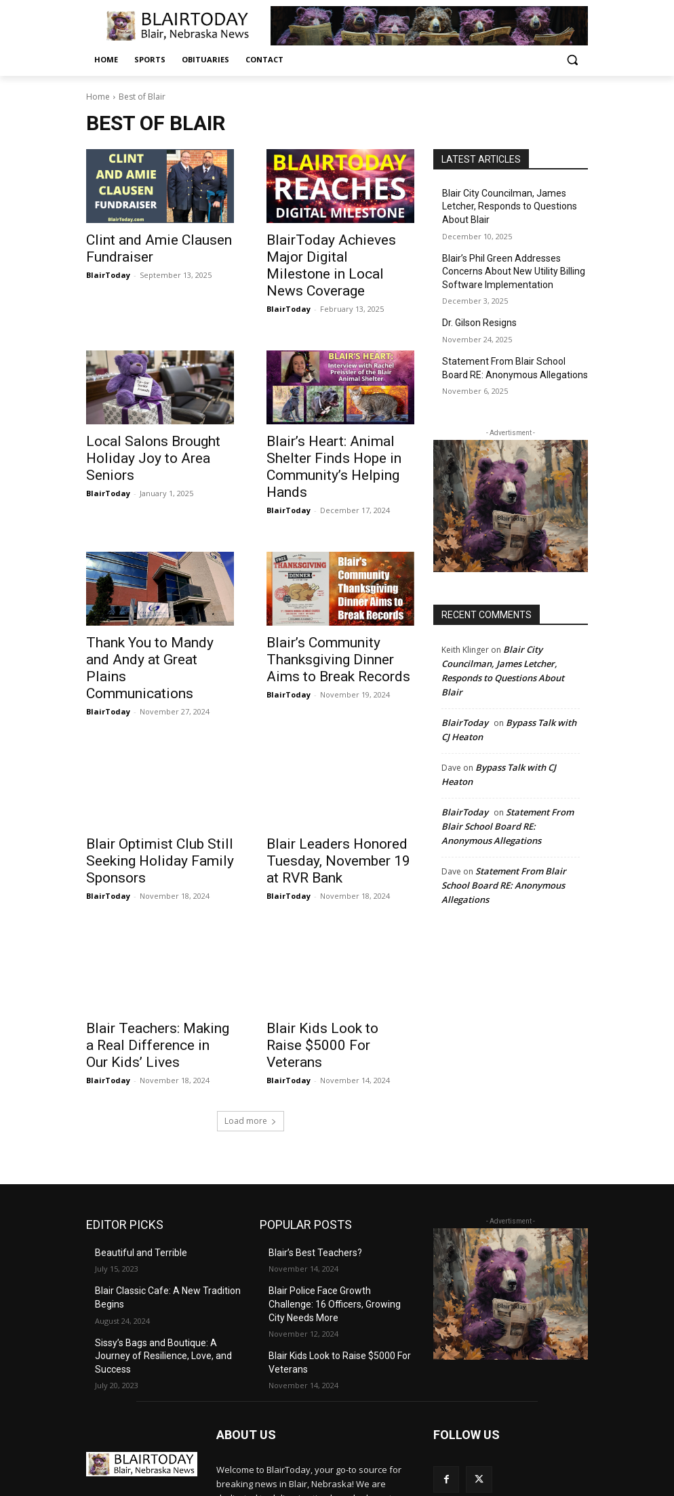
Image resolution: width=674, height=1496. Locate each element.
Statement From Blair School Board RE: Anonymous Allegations (515, 341)
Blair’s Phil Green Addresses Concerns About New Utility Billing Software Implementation (514, 251)
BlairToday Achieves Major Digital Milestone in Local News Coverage (333, 254)
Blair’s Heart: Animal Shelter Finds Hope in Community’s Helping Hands (336, 432)
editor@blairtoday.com (180, 1449)
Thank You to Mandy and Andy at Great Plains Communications (148, 610)
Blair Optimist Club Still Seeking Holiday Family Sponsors (144, 789)
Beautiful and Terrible (134, 1155)
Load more (250, 1024)
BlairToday (108, 271)
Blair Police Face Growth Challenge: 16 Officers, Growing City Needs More (341, 1198)
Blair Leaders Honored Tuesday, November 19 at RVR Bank (330, 789)
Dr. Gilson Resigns (476, 299)
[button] (572, 60)
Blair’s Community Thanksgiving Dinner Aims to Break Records (339, 610)
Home (98, 96)
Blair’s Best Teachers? (310, 1155)
